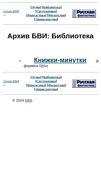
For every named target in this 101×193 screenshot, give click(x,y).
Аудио (36, 7)
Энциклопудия (46, 19)
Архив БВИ (11, 11)
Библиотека (52, 7)
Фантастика (36, 15)
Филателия (56, 15)
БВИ (28, 100)
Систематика (45, 11)
